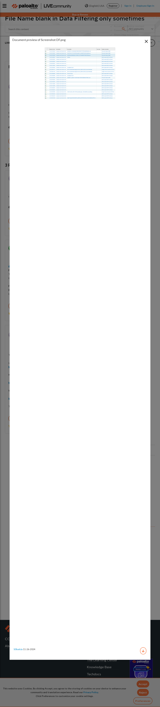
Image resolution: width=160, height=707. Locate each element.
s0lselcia (18, 649)
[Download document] (143, 650)
